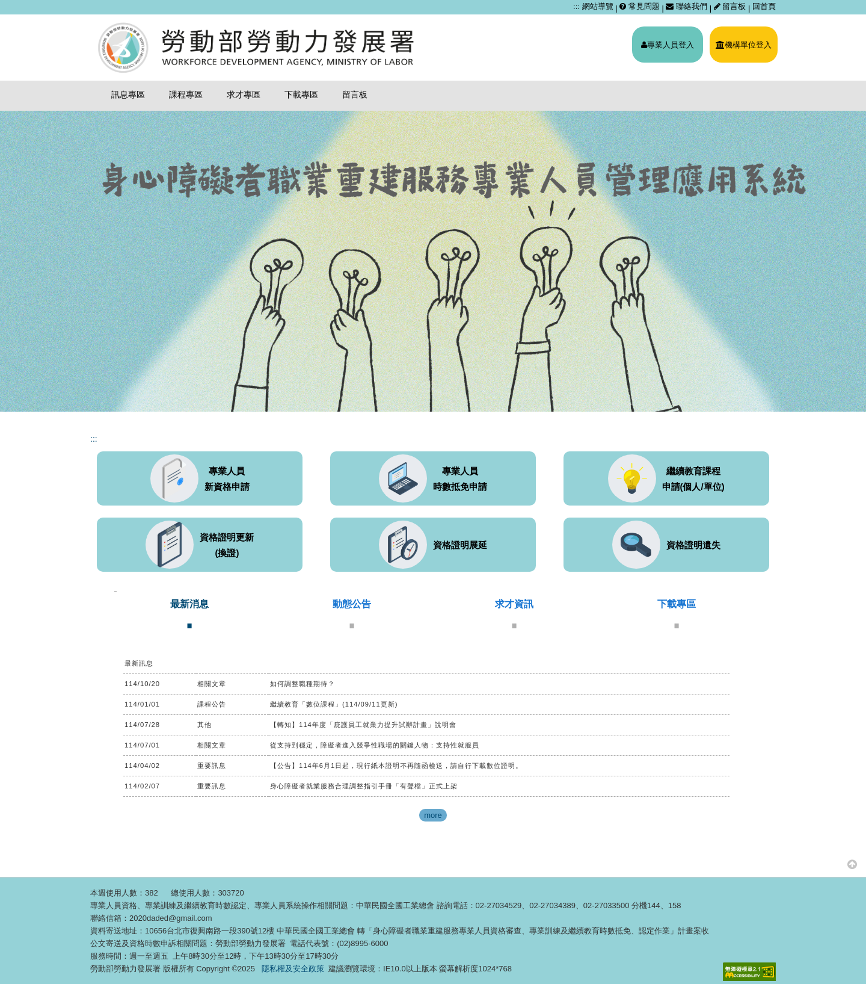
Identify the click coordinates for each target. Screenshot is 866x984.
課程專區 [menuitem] (186, 94)
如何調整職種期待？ (302, 683)
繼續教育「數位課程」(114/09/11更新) (334, 704)
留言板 (731, 6)
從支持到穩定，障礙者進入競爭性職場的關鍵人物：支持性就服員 (374, 745)
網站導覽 (597, 6)
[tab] (189, 613)
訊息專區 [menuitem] (128, 94)
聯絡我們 (686, 6)
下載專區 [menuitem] (301, 94)
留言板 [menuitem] (354, 94)
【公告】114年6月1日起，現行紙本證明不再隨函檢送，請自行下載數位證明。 (396, 765)
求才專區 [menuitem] (243, 94)
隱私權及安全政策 (293, 968)
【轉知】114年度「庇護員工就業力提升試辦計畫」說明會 (363, 724)
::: (576, 6)
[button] (852, 864)
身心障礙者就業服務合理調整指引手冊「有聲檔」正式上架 (364, 786)
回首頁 (764, 6)
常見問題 (639, 6)
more (433, 815)
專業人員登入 (667, 44)
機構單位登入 (744, 44)
